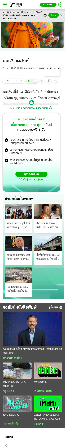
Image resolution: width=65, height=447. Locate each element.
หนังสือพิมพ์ (29, 68)
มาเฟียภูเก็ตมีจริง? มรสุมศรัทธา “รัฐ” (14, 384)
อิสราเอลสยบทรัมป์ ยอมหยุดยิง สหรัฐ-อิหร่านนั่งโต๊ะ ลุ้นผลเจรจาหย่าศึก (18, 257)
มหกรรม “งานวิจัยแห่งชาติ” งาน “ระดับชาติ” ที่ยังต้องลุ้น (47, 417)
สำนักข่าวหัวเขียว (43, 391)
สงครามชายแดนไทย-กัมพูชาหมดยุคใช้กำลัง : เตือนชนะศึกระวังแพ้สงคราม (32, 351)
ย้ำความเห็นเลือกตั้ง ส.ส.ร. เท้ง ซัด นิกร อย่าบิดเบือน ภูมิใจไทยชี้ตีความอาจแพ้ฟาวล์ (47, 225)
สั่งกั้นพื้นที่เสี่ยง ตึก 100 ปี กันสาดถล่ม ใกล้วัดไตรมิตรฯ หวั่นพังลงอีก (48, 257)
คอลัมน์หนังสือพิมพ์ (20, 307)
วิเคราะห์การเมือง (12, 358)
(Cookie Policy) (9, 19)
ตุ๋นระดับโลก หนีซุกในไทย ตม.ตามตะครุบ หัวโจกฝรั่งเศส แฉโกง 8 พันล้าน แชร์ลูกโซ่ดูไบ (18, 225)
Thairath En (48, 5)
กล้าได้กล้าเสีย (11, 423)
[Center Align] (61, 15)
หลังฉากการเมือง (11, 415)
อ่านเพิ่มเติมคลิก (22, 15)
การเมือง (40, 68)
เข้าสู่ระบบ (39, 179)
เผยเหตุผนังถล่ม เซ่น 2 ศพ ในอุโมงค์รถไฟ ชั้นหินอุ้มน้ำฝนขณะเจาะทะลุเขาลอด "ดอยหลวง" (18, 289)
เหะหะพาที (39, 424)
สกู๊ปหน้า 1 (8, 391)
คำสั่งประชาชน (40, 382)
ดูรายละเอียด (31, 174)
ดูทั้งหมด (55, 307)
